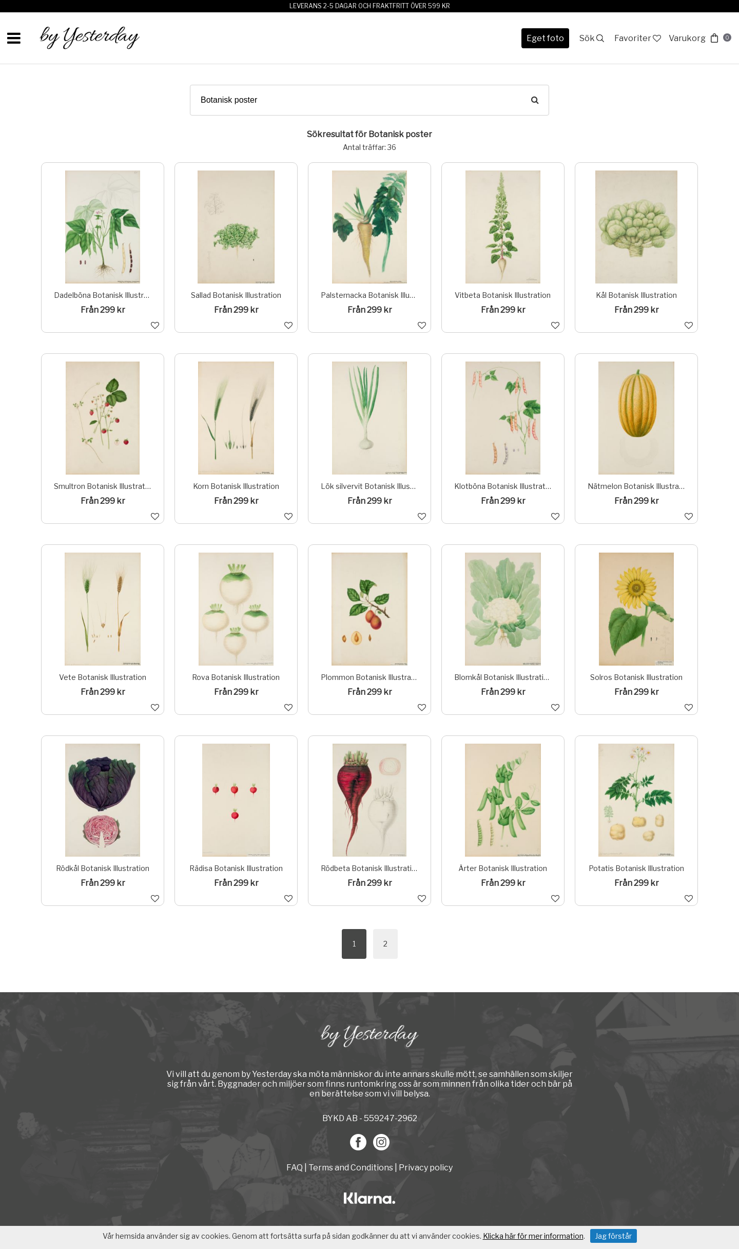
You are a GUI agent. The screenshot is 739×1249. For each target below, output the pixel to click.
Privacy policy (426, 1167)
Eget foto (545, 38)
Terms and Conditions (350, 1167)
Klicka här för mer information (533, 1236)
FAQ (295, 1167)
